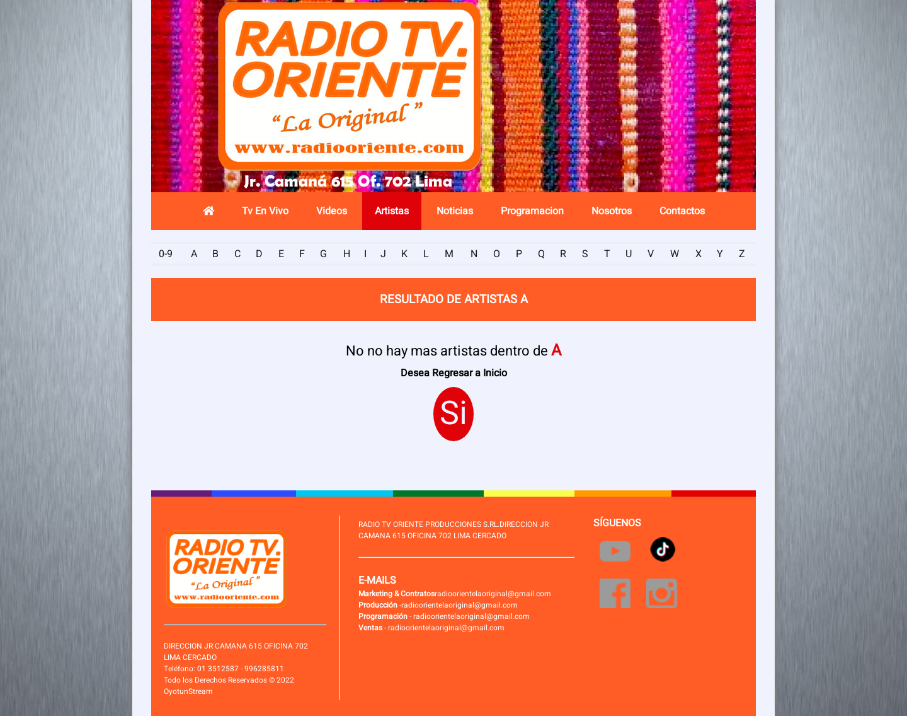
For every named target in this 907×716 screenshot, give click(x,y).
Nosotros (611, 211)
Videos (331, 211)
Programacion (532, 211)
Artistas (392, 211)
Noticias (454, 211)
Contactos (682, 211)
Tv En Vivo (265, 211)
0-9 (166, 254)
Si (453, 414)
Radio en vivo (664, 104)
